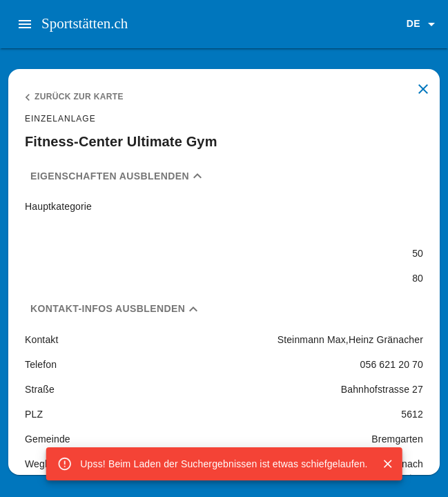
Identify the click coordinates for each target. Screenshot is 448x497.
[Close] (388, 464)
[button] (423, 24)
